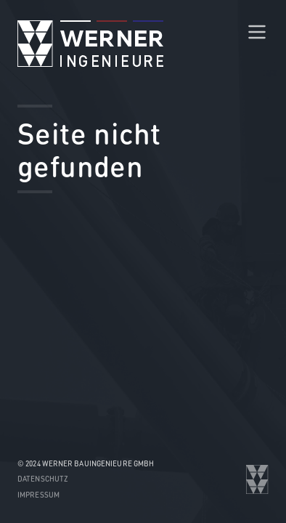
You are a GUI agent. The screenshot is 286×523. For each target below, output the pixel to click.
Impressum (38, 494)
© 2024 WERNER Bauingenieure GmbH (85, 463)
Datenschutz (42, 478)
